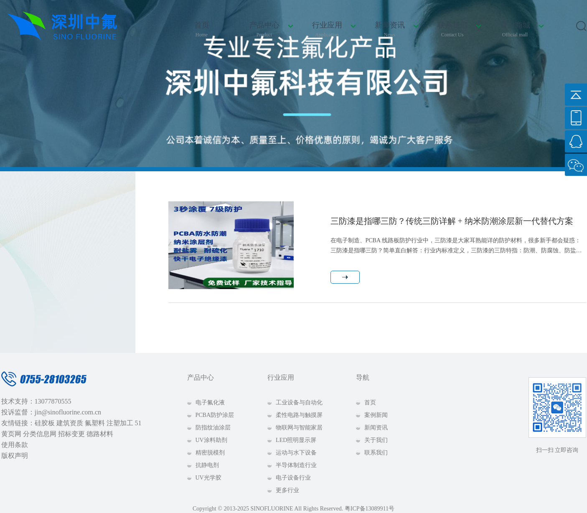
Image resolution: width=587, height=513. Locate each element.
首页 (201, 29)
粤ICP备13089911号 (369, 508)
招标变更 (71, 433)
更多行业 (287, 490)
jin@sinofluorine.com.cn (68, 412)
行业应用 (327, 29)
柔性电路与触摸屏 (299, 415)
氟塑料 (95, 423)
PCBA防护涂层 (215, 415)
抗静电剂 (207, 465)
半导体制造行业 (296, 465)
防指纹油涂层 (213, 427)
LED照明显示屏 (296, 440)
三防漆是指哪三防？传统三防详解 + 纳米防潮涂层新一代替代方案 (451, 221)
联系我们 (452, 29)
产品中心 (264, 29)
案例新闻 (376, 415)
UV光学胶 (208, 478)
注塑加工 (120, 423)
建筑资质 (69, 423)
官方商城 (515, 29)
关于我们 (376, 440)
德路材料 (99, 433)
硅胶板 (45, 423)
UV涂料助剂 (211, 440)
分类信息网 (39, 433)
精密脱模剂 (210, 453)
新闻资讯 (389, 29)
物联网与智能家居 (299, 427)
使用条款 (14, 444)
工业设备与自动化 (299, 402)
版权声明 (14, 455)
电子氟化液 (210, 402)
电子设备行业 (293, 478)
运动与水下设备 (296, 453)
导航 (362, 377)
